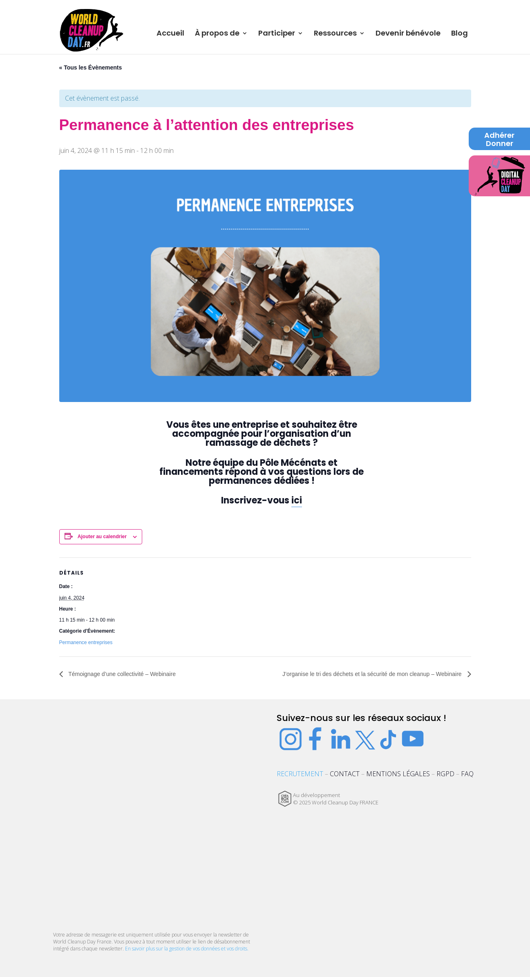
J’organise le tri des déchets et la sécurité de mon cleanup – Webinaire (372, 674)
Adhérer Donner (499, 139)
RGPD (445, 773)
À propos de (217, 34)
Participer (276, 34)
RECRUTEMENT (300, 773)
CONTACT (345, 773)
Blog (459, 34)
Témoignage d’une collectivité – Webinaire (121, 674)
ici (296, 500)
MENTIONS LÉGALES (398, 773)
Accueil (170, 34)
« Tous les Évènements (90, 67)
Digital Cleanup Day (499, 173)
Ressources (335, 34)
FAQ (467, 773)
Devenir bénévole (408, 34)
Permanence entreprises (86, 642)
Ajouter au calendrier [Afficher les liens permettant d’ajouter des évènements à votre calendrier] (102, 536)
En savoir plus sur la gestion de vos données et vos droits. (186, 948)
